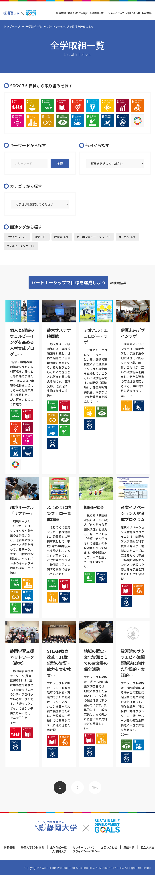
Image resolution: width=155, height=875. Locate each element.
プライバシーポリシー (86, 851)
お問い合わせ (133, 13)
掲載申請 (146, 13)
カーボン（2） (127, 237)
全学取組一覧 (96, 13)
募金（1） (40, 237)
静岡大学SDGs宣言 (77, 13)
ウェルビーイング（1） (20, 246)
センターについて (114, 13)
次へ (95, 787)
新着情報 (61, 13)
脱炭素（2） (61, 237)
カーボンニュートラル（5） (94, 237)
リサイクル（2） (16, 237)
